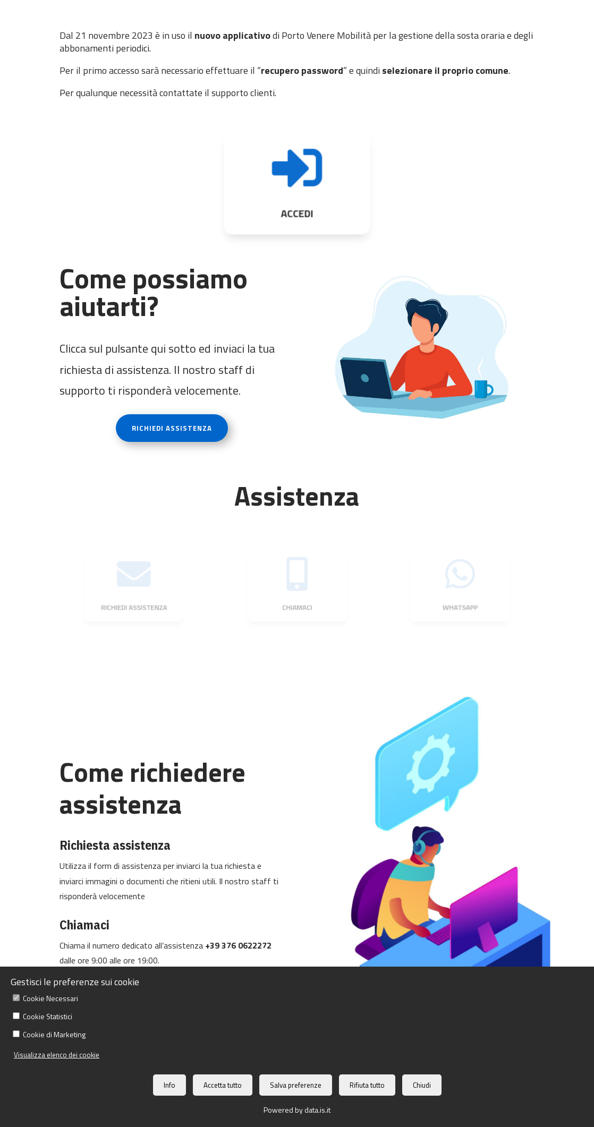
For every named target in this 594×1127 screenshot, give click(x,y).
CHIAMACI (297, 603)
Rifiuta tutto (367, 1085)
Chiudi (422, 1085)
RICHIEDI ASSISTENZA (172, 428)
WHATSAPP (460, 603)
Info (169, 1085)
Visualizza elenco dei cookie (56, 1054)
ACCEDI (297, 210)
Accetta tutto (222, 1085)
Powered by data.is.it (297, 1109)
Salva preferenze (295, 1085)
